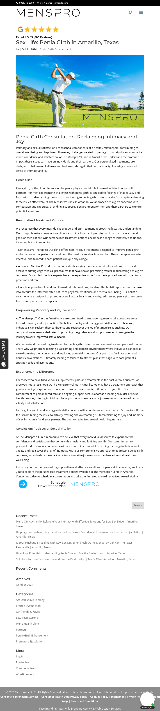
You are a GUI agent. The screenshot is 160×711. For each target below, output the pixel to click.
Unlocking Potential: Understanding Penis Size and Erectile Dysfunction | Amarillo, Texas (70, 553)
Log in (20, 656)
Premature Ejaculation (29, 641)
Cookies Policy (99, 696)
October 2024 (24, 584)
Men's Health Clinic (27, 623)
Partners (21, 629)
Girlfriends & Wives (28, 611)
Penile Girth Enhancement (55, 49)
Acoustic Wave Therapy (30, 600)
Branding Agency (81, 708)
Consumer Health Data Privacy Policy (64, 696)
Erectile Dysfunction (28, 605)
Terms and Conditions (84, 701)
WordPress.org (25, 674)
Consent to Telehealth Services (19, 696)
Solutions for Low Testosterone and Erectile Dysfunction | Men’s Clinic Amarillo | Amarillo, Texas (76, 559)
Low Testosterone (27, 617)
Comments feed (26, 668)
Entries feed (23, 662)
